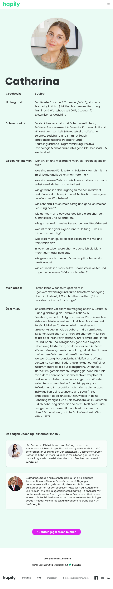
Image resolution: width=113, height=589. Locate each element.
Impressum (52, 578)
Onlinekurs (26, 578)
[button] (108, 4)
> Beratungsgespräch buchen (56, 532)
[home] (11, 3)
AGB (39, 578)
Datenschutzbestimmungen (76, 578)
